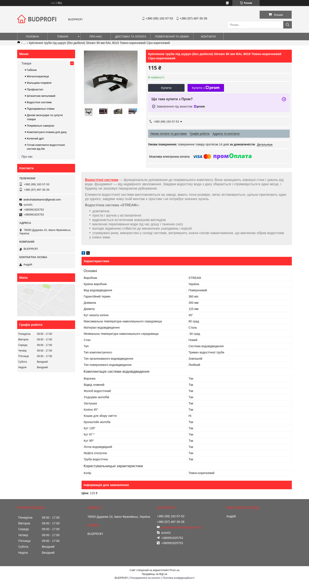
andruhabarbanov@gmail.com (42, 199)
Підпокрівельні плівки (41, 108)
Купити (166, 88)
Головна (32, 36)
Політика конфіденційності (178, 577)
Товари (62, 36)
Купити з (206, 88)
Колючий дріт (35, 138)
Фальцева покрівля (39, 82)
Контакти (208, 36)
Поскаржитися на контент (145, 577)
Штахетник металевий (41, 95)
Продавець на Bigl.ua (154, 574)
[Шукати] (287, 24)
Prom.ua (174, 570)
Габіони (32, 70)
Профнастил (35, 89)
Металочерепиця (38, 76)
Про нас (95, 36)
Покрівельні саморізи (40, 125)
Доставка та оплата (130, 36)
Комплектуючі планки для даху (47, 132)
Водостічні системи (101, 180)
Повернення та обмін (172, 36)
